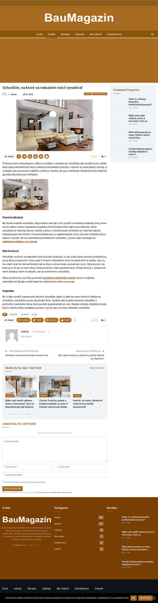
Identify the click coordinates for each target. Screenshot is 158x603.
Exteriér (57, 549)
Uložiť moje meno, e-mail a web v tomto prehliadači (25, 482)
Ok (133, 598)
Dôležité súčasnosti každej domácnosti (26, 355)
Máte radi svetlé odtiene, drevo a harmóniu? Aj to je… (139, 118)
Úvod (39, 34)
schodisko (13, 314)
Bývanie (65, 34)
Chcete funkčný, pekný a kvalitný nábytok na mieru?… (140, 152)
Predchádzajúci (14, 414)
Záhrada (79, 34)
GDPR (24, 3)
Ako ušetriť (96, 34)
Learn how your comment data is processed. (53, 492)
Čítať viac (145, 598)
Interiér (51, 34)
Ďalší (29, 414)
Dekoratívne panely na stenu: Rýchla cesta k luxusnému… (140, 135)
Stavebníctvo (114, 34)
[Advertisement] (79, 61)
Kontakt (5, 3)
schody (34, 314)
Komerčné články (99, 94)
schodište (24, 314)
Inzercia (15, 3)
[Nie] (154, 598)
